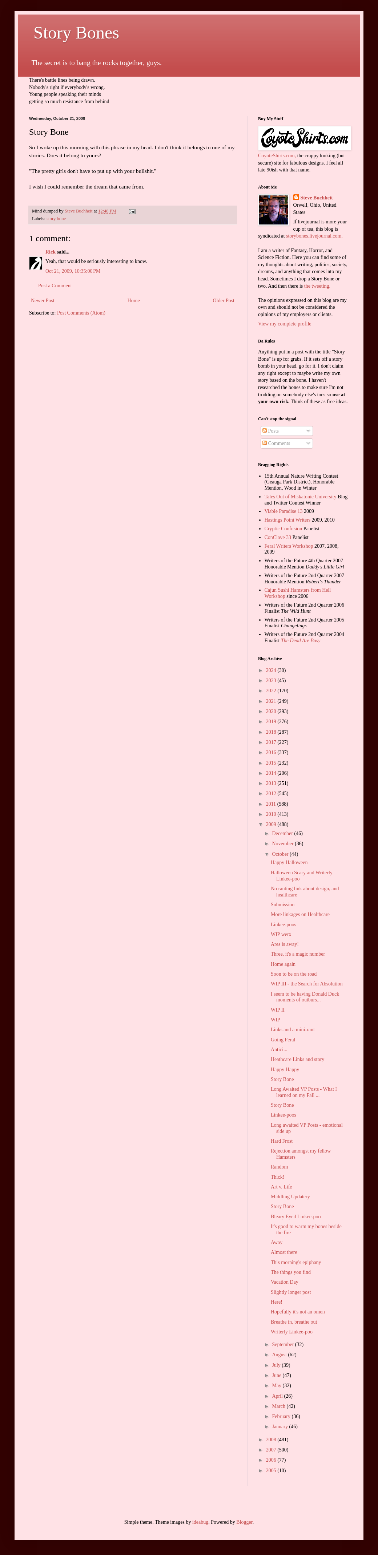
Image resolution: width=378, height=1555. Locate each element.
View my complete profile (284, 324)
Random (279, 1167)
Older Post (224, 300)
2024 (272, 670)
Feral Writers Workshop (289, 546)
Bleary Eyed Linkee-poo (296, 1216)
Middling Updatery (290, 1196)
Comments (276, 443)
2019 (272, 721)
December (283, 833)
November (283, 843)
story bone (56, 218)
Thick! (277, 1177)
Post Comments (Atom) (81, 313)
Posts (270, 431)
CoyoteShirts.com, (277, 155)
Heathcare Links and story (297, 1059)
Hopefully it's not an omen (298, 1312)
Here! (276, 1302)
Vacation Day (284, 1282)
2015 (272, 763)
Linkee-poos (283, 924)
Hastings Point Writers (288, 520)
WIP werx (281, 934)
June (277, 1375)
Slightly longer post (291, 1292)
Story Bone (282, 1079)
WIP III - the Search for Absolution (307, 984)
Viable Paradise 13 (284, 511)
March (279, 1406)
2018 (272, 732)
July (277, 1365)
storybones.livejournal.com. (314, 236)
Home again (283, 964)
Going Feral (283, 1039)
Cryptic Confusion (283, 528)
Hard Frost (282, 1141)
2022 (272, 690)
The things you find (291, 1272)
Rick (50, 252)
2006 (272, 1460)
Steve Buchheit (317, 198)
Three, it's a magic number (298, 954)
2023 (272, 680)
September (283, 1344)
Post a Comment (55, 285)
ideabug (200, 1522)
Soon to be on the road (294, 974)
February (281, 1416)
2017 (272, 742)
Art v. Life (281, 1187)
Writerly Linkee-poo (292, 1332)
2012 (272, 793)
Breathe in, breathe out (294, 1322)
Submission (282, 904)
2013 (272, 783)
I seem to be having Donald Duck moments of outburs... (305, 997)
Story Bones (74, 32)
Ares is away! (285, 944)
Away (276, 1242)
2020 (272, 711)
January (280, 1426)
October (281, 854)
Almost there (284, 1252)
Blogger (244, 1522)
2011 (271, 804)
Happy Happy (285, 1069)
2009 (272, 824)
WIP (275, 1020)
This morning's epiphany (296, 1262)
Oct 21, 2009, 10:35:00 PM (72, 271)
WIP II (278, 1010)
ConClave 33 (278, 537)
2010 (272, 814)
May (277, 1385)
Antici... (279, 1049)
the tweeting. (317, 286)
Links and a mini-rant (293, 1029)
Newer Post (43, 300)
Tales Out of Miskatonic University (301, 496)
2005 (272, 1470)
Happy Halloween (289, 862)
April (278, 1396)
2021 (272, 701)
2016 (272, 752)
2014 (272, 773)
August (280, 1354)
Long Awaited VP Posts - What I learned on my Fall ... (304, 1092)
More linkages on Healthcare (300, 914)
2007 (272, 1450)
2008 (272, 1439)
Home (134, 300)
